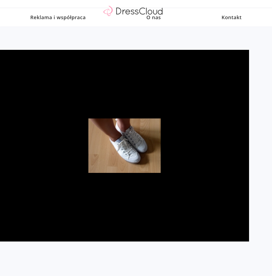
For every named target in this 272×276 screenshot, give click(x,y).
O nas (154, 32)
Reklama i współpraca (58, 32)
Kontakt (231, 32)
